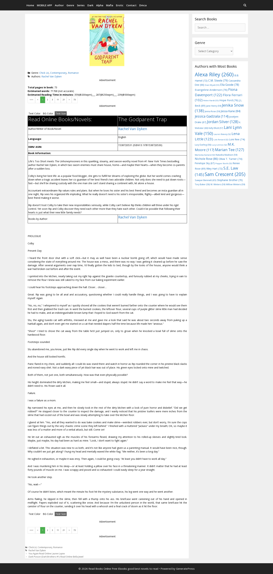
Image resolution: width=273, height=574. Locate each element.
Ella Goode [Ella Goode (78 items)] (229, 85)
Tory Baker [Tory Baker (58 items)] (202, 184)
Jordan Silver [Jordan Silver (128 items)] (222, 121)
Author (59, 5)
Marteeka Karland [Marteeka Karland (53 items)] (205, 155)
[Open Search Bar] (245, 5)
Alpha (99, 5)
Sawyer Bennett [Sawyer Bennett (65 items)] (205, 180)
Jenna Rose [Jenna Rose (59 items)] (212, 111)
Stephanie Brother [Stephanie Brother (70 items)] (230, 180)
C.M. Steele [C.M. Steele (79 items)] (218, 80)
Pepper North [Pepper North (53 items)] (223, 163)
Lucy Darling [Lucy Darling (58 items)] (203, 144)
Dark (90, 5)
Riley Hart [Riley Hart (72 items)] (214, 168)
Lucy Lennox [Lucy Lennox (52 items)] (219, 145)
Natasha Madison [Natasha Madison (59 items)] (226, 154)
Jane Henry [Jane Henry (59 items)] (213, 105)
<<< (31, 99)
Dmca (143, 5)
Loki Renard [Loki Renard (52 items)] (221, 139)
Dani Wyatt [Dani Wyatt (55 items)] (212, 85)
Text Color (34, 113)
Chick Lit (44, 72)
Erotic (119, 5)
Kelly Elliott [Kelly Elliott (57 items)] (216, 128)
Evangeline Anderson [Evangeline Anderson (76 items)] (211, 89)
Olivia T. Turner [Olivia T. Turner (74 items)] (230, 158)
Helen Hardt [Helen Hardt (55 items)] (211, 100)
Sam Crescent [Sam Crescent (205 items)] (225, 174)
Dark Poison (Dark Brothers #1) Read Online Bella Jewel (56, 556)
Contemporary (58, 72)
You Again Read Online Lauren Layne (47, 553)
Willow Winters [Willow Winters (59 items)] (235, 184)
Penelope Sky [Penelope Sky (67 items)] (205, 163)
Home (30, 5)
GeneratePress (185, 568)
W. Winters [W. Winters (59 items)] (217, 184)
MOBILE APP (44, 5)
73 (75, 99)
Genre (70, 5)
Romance (73, 72)
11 (58, 99)
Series (81, 5)
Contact (131, 5)
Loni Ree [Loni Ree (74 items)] (237, 139)
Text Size (61, 113)
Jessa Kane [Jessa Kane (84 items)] (230, 111)
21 (64, 99)
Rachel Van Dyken (51, 76)
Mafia (109, 5)
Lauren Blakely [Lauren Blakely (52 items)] (222, 134)
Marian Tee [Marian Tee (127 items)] (229, 149)
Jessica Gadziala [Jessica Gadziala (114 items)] (211, 116)
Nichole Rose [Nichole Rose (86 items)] (206, 159)
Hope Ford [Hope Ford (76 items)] (228, 100)
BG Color (48, 113)
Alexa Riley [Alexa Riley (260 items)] (214, 74)
